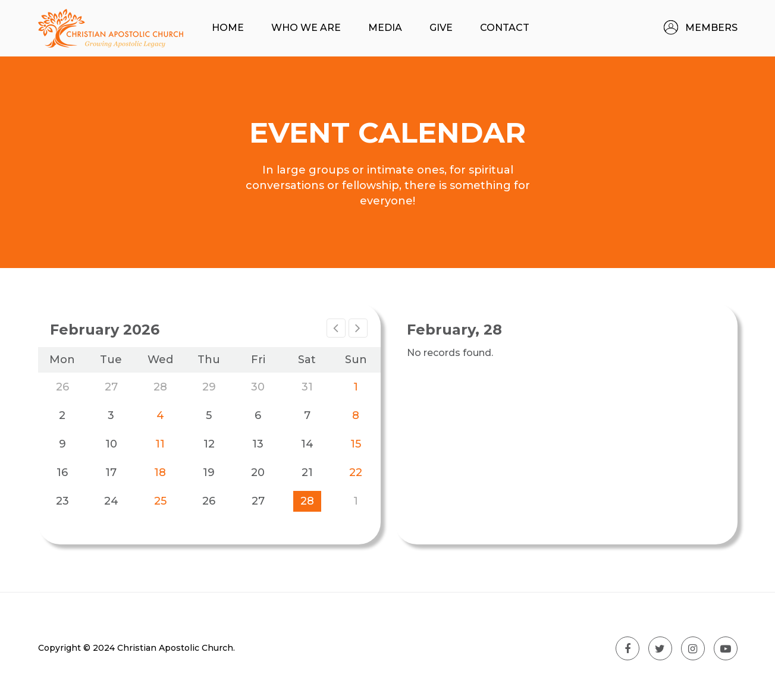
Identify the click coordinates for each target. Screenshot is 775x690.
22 (355, 472)
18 (160, 472)
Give (441, 27)
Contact (504, 27)
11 (160, 443)
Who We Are (306, 27)
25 (160, 501)
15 (355, 443)
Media (385, 27)
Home (228, 27)
